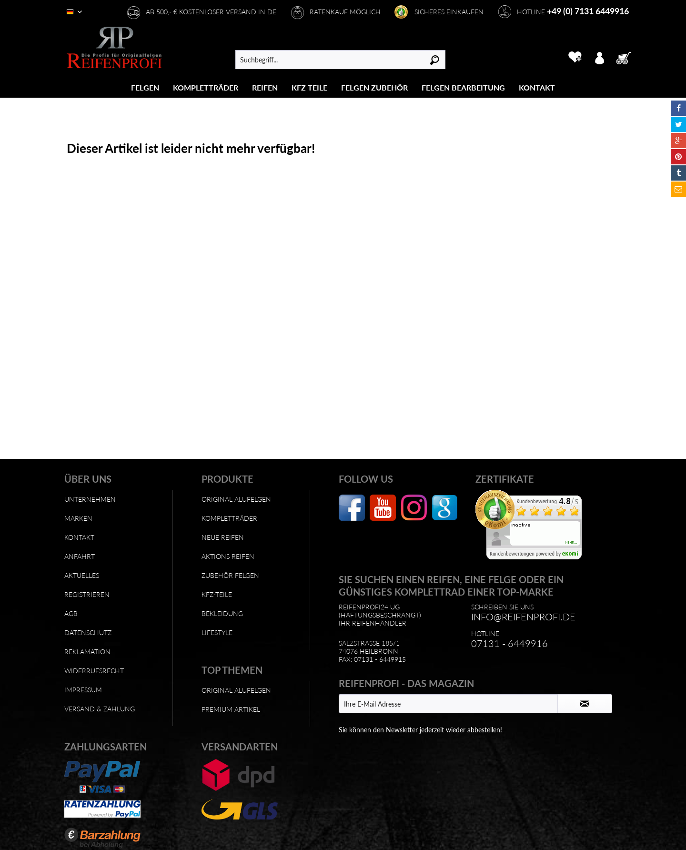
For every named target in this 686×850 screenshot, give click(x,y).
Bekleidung (222, 613)
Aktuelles (81, 575)
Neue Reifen (223, 537)
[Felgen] (145, 87)
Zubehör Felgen (230, 575)
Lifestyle (217, 632)
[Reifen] (264, 87)
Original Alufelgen (236, 499)
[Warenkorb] (626, 57)
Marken (78, 518)
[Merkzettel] (574, 57)
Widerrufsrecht (94, 671)
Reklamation (87, 652)
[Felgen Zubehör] (374, 87)
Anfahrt (79, 556)
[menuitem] (145, 87)
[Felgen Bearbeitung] (463, 87)
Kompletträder (229, 518)
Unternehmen (90, 499)
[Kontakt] (537, 87)
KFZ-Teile (217, 594)
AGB (71, 613)
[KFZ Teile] (309, 87)
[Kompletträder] (205, 87)
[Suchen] (434, 59)
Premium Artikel (231, 709)
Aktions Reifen (228, 556)
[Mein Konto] (599, 57)
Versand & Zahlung (99, 709)
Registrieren (87, 594)
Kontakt (79, 537)
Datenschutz (87, 632)
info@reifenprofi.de (523, 616)
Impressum (83, 690)
